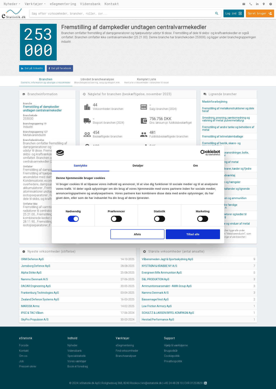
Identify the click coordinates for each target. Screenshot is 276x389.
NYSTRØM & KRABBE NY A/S (159, 266)
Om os (23, 355)
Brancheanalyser (126, 355)
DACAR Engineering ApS (36, 286)
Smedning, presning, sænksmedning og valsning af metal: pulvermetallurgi (226, 119)
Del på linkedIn (32, 68)
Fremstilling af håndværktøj (218, 175)
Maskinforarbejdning (214, 101)
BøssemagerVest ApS (155, 299)
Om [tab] (195, 165)
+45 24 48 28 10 (173, 383)
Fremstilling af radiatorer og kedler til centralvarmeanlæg (224, 215)
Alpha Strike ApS (31, 272)
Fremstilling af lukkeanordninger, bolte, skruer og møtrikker (225, 154)
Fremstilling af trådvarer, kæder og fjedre (226, 168)
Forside (23, 345)
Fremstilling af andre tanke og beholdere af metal (228, 128)
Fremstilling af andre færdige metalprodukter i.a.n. (219, 206)
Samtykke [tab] (80, 165)
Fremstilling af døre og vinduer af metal (226, 223)
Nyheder (11, 4)
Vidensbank (90, 4)
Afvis (137, 234)
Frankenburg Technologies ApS (40, 292)
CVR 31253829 (193, 383)
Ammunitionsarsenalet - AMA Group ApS (167, 286)
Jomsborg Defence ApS (35, 266)
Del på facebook (60, 68)
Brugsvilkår (171, 350)
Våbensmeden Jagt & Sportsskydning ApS (167, 259)
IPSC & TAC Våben (32, 312)
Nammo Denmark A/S (34, 279)
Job (21, 361)
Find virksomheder (127, 350)
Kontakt (111, 4)
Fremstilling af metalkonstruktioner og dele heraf (228, 109)
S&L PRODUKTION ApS (155, 279)
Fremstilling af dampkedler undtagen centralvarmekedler (42, 108)
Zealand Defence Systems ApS (40, 299)
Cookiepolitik (172, 355)
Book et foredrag (77, 366)
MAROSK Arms (30, 306)
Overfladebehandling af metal (220, 162)
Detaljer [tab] (138, 165)
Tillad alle (192, 234)
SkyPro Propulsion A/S (34, 319)
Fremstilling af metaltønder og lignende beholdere (226, 190)
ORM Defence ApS (32, 259)
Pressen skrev (27, 366)
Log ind (230, 13)
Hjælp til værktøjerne (176, 345)
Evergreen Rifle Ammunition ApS (162, 272)
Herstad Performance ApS (158, 319)
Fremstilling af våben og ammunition (224, 198)
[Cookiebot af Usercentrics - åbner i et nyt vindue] (203, 153)
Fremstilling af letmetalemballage (222, 136)
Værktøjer (34, 4)
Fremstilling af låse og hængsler (221, 182)
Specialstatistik (76, 355)
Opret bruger (257, 13)
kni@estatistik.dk (152, 383)
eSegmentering (63, 4)
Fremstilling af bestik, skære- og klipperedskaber (221, 144)
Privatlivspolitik (173, 361)
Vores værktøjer (76, 361)
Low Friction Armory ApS (157, 306)
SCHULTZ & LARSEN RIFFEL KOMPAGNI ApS (168, 312)
